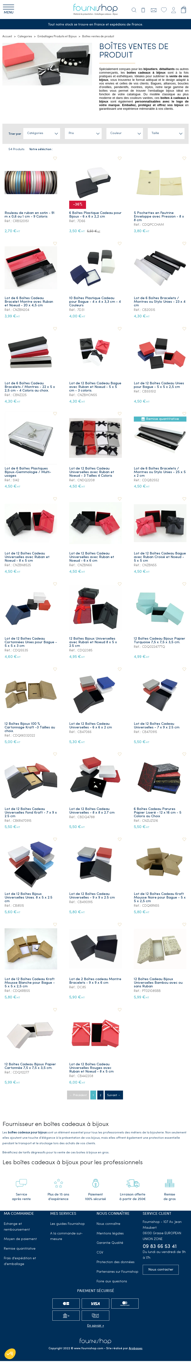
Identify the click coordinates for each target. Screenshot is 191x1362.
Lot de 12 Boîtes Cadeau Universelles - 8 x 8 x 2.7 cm (92, 812)
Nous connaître (108, 1225)
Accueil (7, 37)
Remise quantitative (20, 1250)
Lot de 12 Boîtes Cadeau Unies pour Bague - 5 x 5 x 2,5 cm (159, 386)
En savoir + (95, 1326)
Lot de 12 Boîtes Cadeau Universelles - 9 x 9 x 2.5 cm (92, 896)
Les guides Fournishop (67, 1225)
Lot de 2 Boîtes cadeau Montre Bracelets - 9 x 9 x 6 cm (93, 983)
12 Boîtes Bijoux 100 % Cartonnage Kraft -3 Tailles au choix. (30, 728)
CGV (100, 1253)
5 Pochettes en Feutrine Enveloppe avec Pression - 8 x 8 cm (159, 217)
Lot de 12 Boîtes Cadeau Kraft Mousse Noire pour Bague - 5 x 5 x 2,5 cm (159, 898)
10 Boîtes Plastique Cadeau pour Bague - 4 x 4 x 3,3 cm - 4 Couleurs (95, 302)
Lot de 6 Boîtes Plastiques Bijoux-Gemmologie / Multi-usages (28, 473)
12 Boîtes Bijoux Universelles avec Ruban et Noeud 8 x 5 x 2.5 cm (93, 643)
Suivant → (114, 1096)
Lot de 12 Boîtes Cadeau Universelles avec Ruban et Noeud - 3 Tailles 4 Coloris (92, 473)
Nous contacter (160, 1270)
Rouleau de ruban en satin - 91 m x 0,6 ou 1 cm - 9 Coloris (30, 215)
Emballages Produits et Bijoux (57, 37)
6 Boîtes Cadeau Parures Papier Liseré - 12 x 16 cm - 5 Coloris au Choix (158, 813)
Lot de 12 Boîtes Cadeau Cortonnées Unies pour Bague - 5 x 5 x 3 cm (30, 643)
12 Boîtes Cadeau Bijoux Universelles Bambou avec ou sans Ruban (158, 983)
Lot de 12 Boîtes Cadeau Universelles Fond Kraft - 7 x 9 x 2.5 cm (30, 813)
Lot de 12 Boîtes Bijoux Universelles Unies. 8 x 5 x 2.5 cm (29, 898)
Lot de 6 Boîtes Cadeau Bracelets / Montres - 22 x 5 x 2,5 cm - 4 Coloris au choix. (30, 388)
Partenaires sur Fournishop (117, 1273)
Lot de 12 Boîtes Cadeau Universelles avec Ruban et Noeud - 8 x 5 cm (27, 558)
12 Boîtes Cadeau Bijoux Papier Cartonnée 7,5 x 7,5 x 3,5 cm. (30, 1067)
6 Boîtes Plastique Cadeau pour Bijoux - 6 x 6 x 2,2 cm (92, 215)
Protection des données (116, 1263)
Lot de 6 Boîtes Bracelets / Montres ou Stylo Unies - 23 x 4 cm (160, 302)
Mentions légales (110, 1234)
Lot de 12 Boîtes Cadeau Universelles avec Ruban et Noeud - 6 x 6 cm (92, 558)
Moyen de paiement (20, 1240)
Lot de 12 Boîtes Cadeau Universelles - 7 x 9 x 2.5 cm (157, 726)
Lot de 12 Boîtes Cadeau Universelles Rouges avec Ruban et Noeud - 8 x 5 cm (92, 1069)
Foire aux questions (112, 1282)
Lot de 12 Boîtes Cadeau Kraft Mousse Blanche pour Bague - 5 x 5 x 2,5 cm (30, 983)
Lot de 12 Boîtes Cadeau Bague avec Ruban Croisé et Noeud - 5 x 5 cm (158, 558)
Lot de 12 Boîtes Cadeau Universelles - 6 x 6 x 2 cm (91, 726)
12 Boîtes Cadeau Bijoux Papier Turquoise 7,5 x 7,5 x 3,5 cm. (160, 641)
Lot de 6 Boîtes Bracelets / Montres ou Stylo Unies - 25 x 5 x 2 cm (158, 473)
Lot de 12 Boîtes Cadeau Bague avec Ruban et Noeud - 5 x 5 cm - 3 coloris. (95, 388)
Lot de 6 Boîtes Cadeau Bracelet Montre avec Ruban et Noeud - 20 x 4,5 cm (29, 302)
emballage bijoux (161, 92)
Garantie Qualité (110, 1244)
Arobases (135, 1349)
